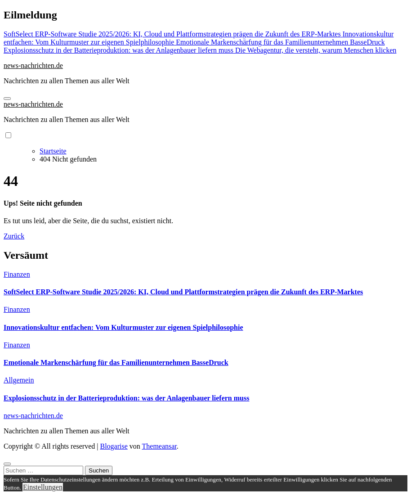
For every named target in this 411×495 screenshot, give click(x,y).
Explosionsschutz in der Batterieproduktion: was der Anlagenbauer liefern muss (126, 398)
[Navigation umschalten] (7, 98)
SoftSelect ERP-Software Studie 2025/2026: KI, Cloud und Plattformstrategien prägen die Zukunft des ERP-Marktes (183, 292)
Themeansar (159, 446)
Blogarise (113, 446)
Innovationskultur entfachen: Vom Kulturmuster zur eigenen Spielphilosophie (123, 327)
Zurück (14, 236)
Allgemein (19, 380)
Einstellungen (43, 487)
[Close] (7, 464)
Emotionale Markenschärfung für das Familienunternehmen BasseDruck (116, 362)
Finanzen (17, 274)
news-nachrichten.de (33, 65)
